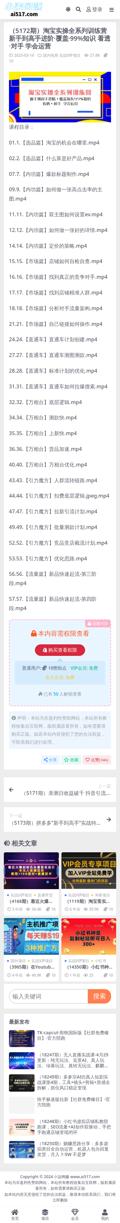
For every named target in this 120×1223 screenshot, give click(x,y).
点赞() (96, 759)
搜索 (99, 996)
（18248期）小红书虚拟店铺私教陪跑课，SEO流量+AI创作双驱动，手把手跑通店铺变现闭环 (74, 1126)
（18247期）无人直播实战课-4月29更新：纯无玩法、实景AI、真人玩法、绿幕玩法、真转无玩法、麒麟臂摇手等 (73, 1063)
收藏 (71, 759)
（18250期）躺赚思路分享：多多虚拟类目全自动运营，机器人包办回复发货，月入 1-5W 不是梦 (73, 1148)
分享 (50, 759)
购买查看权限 (60, 650)
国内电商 (50, 55)
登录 (94, 9)
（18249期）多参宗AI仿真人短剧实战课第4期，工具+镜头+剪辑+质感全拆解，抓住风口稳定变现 (73, 1082)
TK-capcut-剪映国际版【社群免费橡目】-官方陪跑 (73, 1035)
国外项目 (18, 960)
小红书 (100, 960)
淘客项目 (102, 895)
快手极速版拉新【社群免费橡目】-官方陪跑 (73, 1102)
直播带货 (45, 895)
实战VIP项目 (70, 55)
